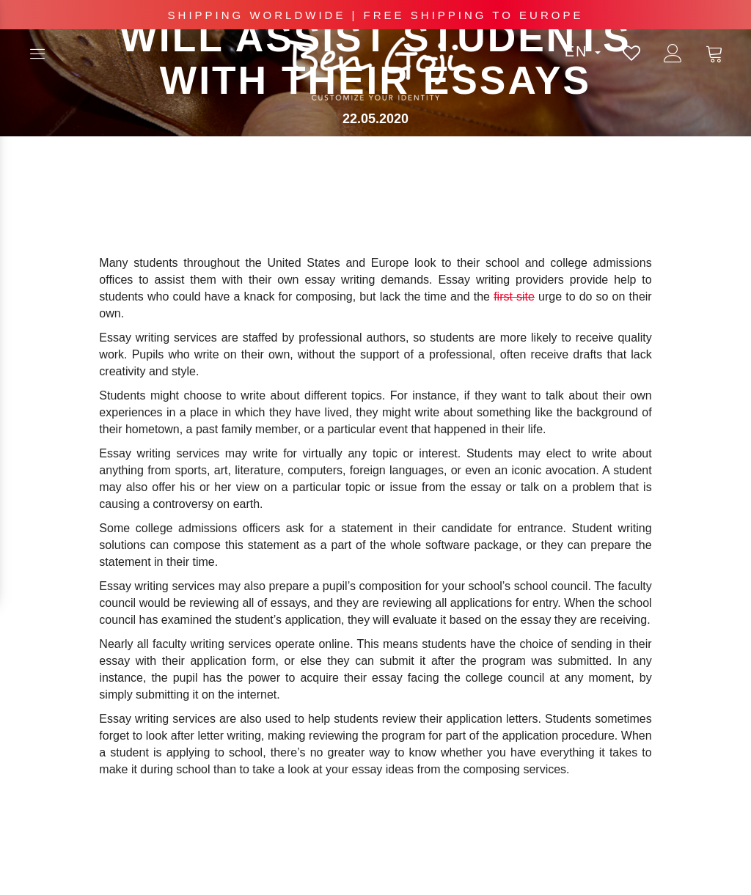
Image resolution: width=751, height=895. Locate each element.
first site (514, 296)
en (583, 51)
